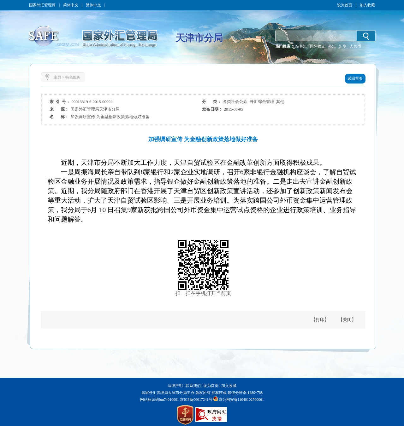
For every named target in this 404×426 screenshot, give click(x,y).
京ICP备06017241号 (195, 399)
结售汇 (301, 46)
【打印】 (320, 319)
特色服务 (72, 77)
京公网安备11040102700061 (241, 399)
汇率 (343, 46)
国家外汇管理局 (42, 5)
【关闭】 (347, 319)
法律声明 (175, 385)
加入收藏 (367, 5)
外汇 (332, 46)
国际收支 (317, 46)
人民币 (355, 46)
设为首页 (344, 5)
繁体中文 (93, 5)
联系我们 (193, 385)
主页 (57, 77)
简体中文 (70, 5)
